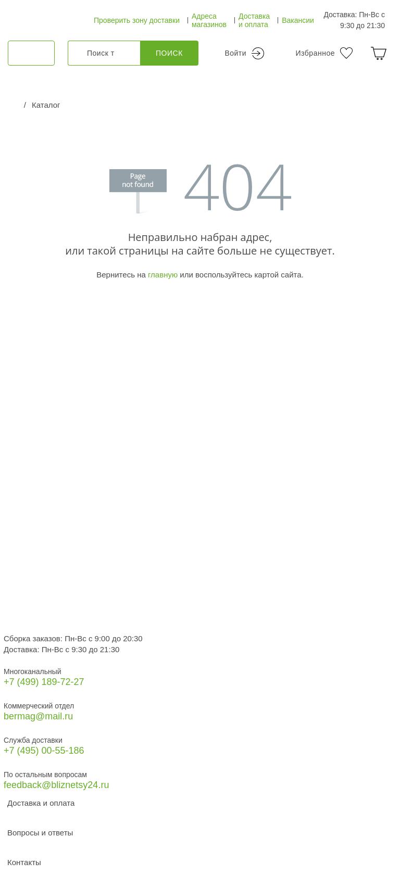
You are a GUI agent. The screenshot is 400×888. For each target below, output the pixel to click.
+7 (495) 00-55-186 (44, 750)
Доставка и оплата (254, 20)
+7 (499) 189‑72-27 (44, 682)
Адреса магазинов (209, 20)
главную (163, 274)
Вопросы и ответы (40, 832)
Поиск (169, 53)
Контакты (24, 862)
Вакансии (298, 20)
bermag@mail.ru (38, 716)
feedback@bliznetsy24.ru (56, 785)
